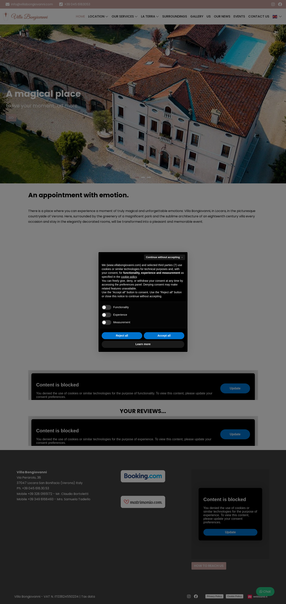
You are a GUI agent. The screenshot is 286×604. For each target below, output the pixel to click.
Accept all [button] (164, 335)
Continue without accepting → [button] (164, 257)
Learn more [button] (143, 344)
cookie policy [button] (129, 276)
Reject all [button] (122, 335)
